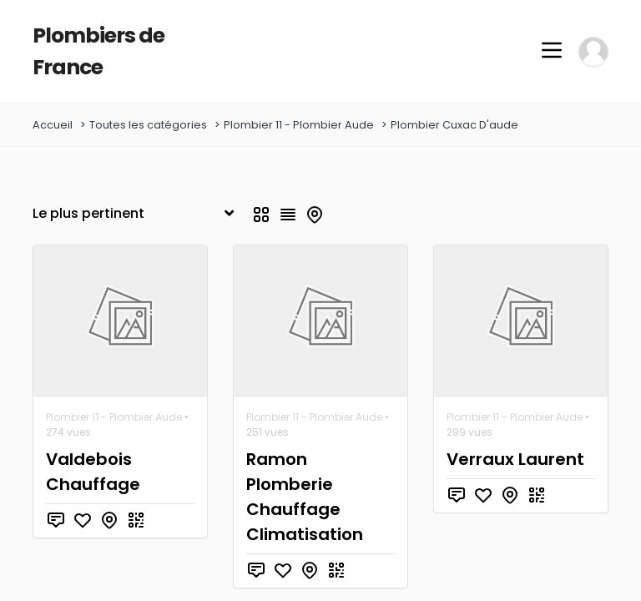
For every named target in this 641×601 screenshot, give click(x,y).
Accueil (53, 94)
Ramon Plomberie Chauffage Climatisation (317, 453)
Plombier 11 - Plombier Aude (299, 94)
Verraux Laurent (510, 428)
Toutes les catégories (148, 94)
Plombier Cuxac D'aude (454, 94)
